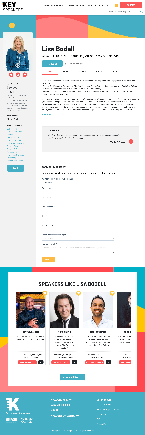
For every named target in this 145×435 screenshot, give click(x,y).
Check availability (27, 362)
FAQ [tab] (115, 71)
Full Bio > (46, 114)
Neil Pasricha (98, 332)
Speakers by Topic (61, 399)
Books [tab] (99, 71)
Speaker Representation (65, 415)
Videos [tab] (82, 71)
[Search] (123, 11)
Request (52, 63)
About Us (92, 5)
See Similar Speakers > (74, 63)
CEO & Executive (14, 137)
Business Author (13, 129)
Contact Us (101, 414)
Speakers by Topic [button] (52, 5)
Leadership (12, 157)
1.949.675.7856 (105, 404)
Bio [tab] (50, 71)
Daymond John (31, 332)
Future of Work (13, 146)
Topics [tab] (66, 71)
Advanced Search (76, 5)
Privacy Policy (102, 424)
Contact (131, 5)
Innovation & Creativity (16, 155)
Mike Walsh (64, 332)
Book (15, 168)
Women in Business (15, 160)
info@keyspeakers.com (109, 409)
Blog (101, 5)
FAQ (98, 419)
